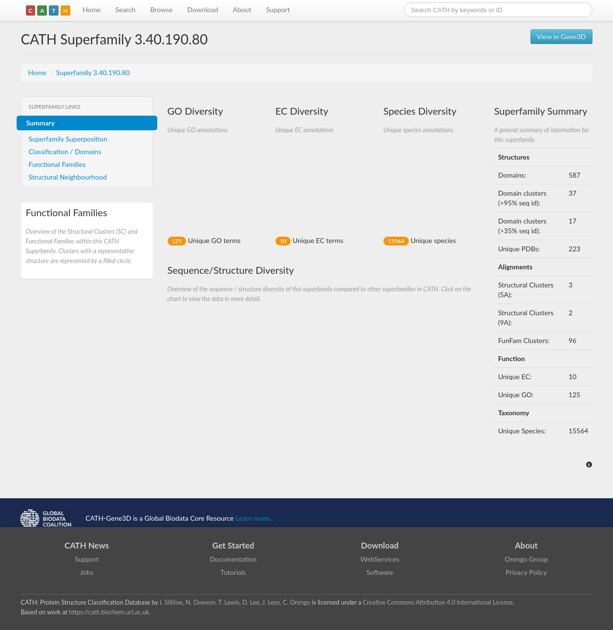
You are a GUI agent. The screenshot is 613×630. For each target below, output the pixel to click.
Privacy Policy (526, 572)
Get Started (233, 545)
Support (278, 9)
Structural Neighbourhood (68, 177)
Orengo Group (526, 559)
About (242, 9)
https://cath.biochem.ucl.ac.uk (109, 612)
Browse (161, 9)
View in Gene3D (561, 36)
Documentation (233, 559)
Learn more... (254, 518)
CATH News (86, 545)
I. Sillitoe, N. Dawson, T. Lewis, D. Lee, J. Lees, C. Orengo (235, 602)
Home (92, 9)
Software (379, 572)
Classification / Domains (65, 151)
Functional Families (57, 164)
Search (125, 9)
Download (202, 9)
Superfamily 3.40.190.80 (93, 72)
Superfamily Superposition (68, 139)
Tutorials (233, 572)
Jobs (87, 572)
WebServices (379, 559)
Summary (40, 123)
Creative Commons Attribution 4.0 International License (438, 602)
